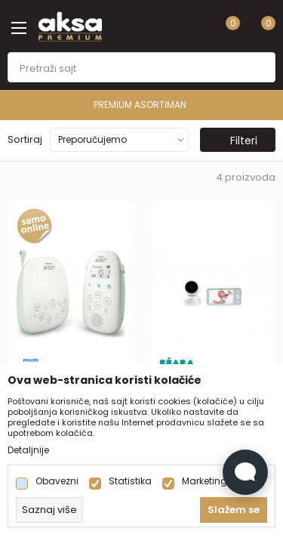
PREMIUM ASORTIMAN (140, 104)
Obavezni (56, 481)
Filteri (236, 140)
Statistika (130, 481)
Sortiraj (25, 139)
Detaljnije (28, 450)
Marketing (204, 481)
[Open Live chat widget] (245, 472)
